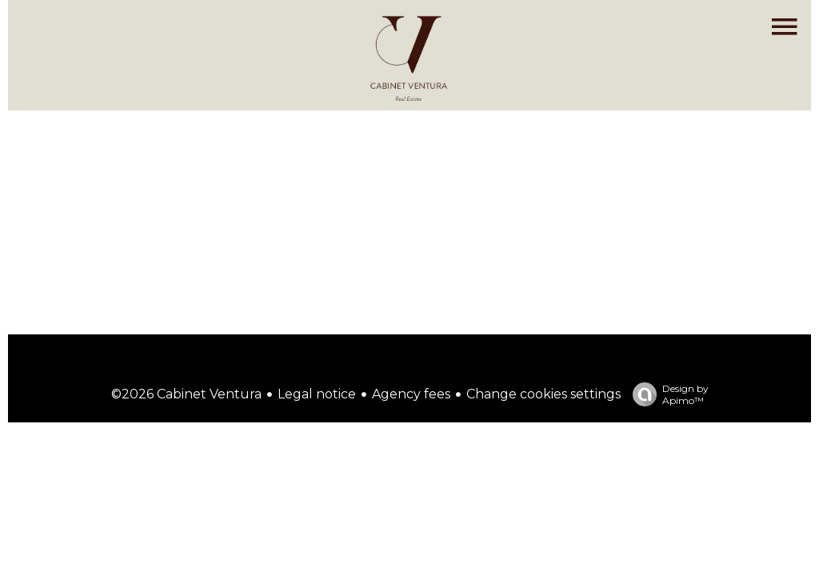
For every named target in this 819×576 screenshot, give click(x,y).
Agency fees (411, 394)
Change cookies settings (543, 394)
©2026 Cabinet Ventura (186, 394)
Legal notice (317, 394)
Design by (667, 394)
